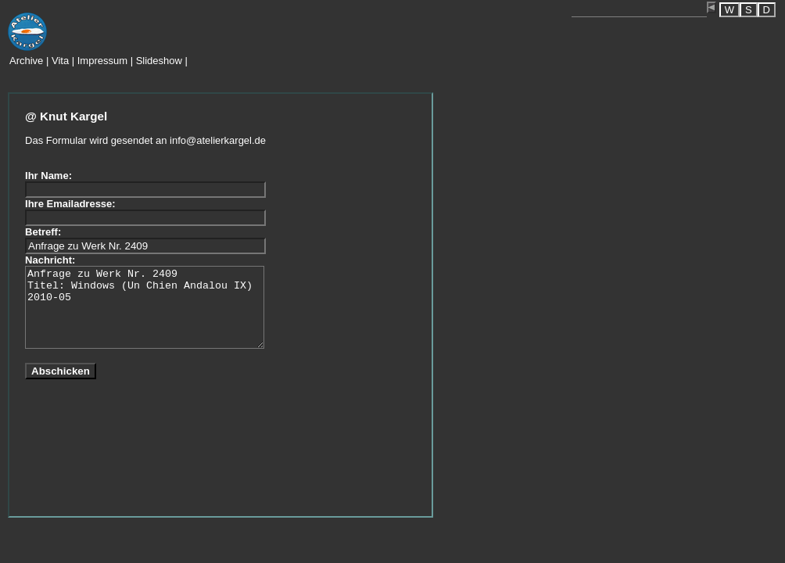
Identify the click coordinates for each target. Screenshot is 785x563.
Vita (60, 60)
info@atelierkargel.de (218, 140)
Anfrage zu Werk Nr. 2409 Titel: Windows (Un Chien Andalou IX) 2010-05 (144, 307)
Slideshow (159, 60)
